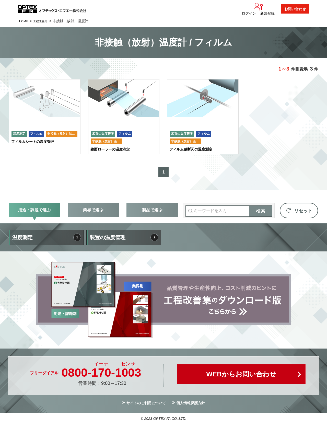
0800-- (101, 375)
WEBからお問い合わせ (241, 378)
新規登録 (267, 13)
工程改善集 (44, 21)
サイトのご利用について (144, 406)
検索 (260, 213)
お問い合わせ (295, 9)
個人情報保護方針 (193, 406)
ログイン (249, 13)
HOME (24, 21)
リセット (303, 213)
